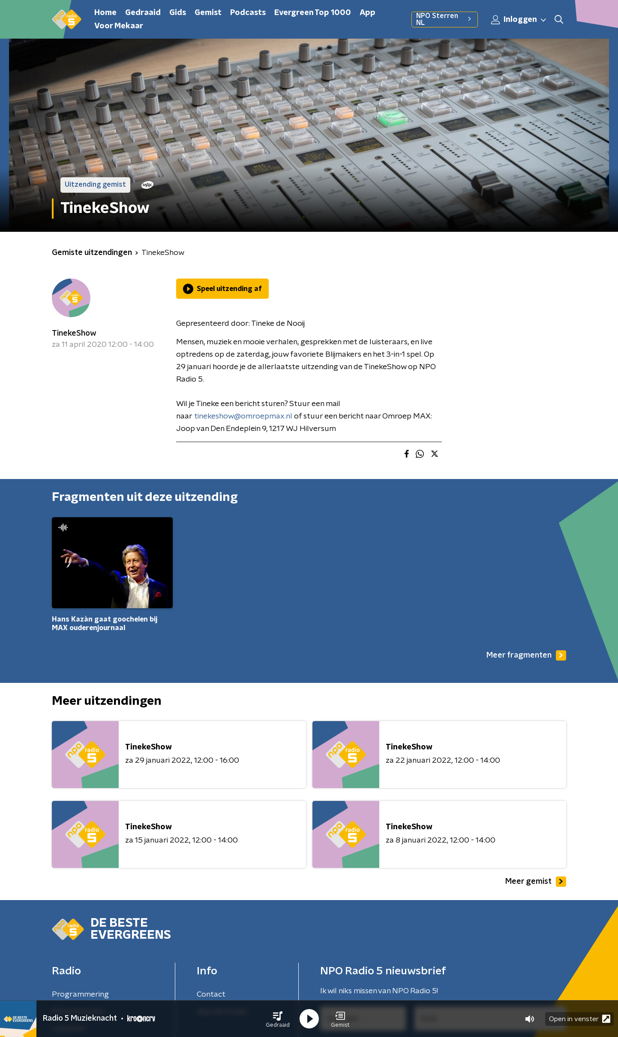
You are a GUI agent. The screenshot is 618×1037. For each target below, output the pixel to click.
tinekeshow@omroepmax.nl (243, 416)
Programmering (80, 994)
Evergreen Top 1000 (312, 13)
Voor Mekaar (118, 26)
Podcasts (248, 13)
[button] (277, 1019)
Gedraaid (143, 13)
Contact (211, 994)
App (367, 13)
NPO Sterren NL (444, 19)
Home (105, 13)
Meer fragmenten (526, 655)
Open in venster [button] (579, 1019)
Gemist (208, 13)
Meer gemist (535, 881)
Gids (177, 13)
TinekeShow (74, 333)
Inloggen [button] (519, 19)
